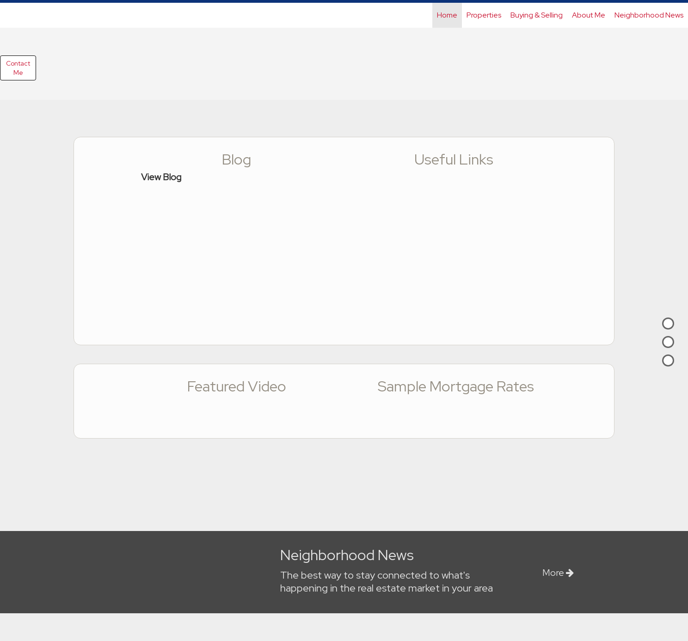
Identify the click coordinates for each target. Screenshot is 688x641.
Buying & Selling (536, 15)
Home (447, 15)
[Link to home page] (12, 15)
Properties (484, 15)
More (558, 573)
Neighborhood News (648, 15)
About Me (588, 15)
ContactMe (18, 68)
